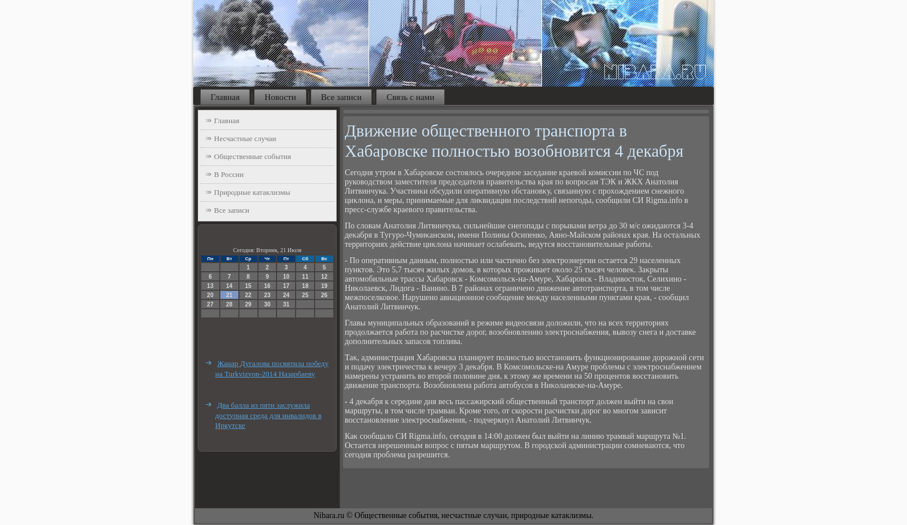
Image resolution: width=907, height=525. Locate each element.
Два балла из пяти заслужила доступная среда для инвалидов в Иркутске (268, 415)
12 (324, 276)
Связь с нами (410, 97)
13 (210, 286)
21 (229, 295)
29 (248, 304)
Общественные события (252, 156)
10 (286, 276)
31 (286, 304)
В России (229, 174)
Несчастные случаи (245, 138)
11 (305, 276)
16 (267, 286)
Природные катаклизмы (252, 192)
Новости (280, 97)
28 (229, 304)
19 (324, 286)
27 (210, 304)
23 (267, 295)
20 (210, 295)
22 (248, 295)
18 (305, 286)
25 (305, 295)
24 (286, 295)
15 (248, 286)
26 (324, 295)
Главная (225, 97)
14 (229, 286)
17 (286, 286)
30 (267, 304)
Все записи (341, 97)
